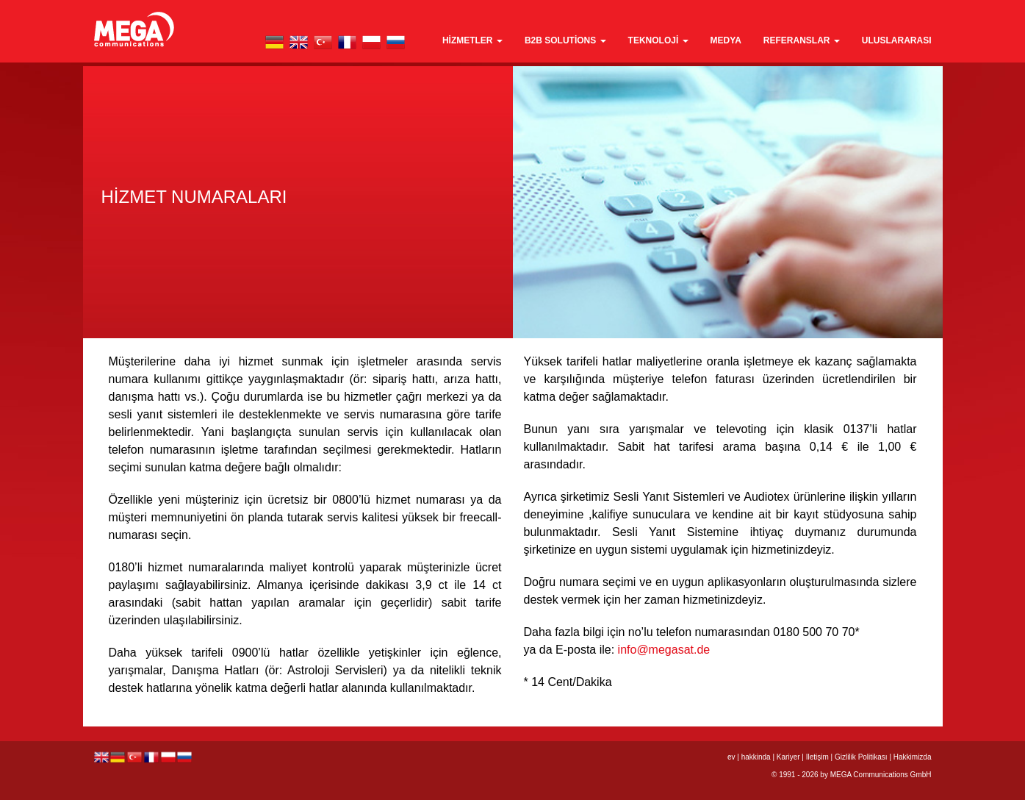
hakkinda (756, 757)
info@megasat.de (664, 649)
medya (726, 40)
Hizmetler (472, 40)
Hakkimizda (912, 757)
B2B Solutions (565, 40)
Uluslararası (897, 40)
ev (731, 757)
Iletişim (817, 757)
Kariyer (788, 757)
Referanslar (801, 40)
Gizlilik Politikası (861, 757)
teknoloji (658, 40)
